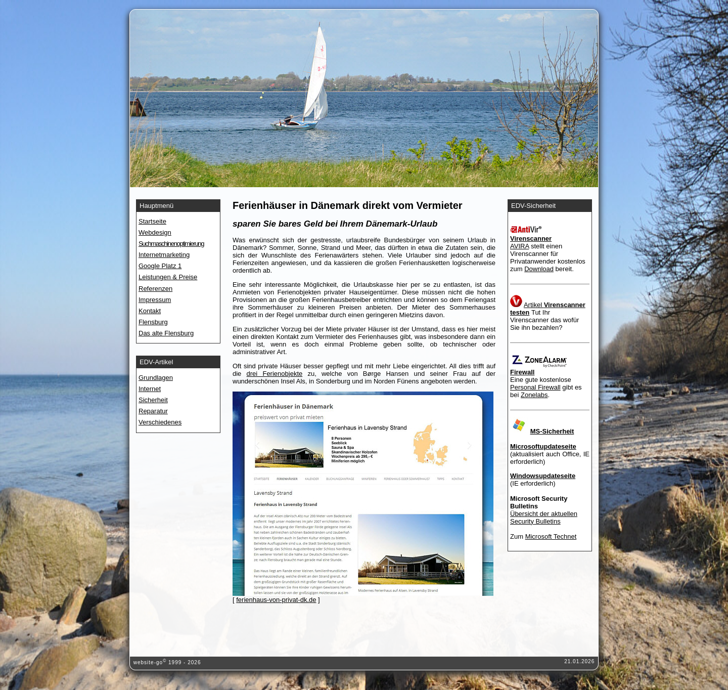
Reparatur (153, 411)
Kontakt (150, 311)
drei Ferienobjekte (275, 373)
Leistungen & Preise (168, 277)
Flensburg (153, 322)
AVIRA (519, 246)
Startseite (152, 221)
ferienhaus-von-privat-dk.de (276, 599)
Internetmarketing (164, 254)
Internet (150, 389)
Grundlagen (156, 377)
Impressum (155, 300)
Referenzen (155, 288)
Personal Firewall (535, 387)
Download (539, 269)
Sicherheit (153, 400)
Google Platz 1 (160, 266)
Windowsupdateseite (542, 476)
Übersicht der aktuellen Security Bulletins (543, 517)
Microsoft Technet (551, 536)
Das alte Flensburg (166, 333)
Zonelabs (534, 395)
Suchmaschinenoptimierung (171, 243)
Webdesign (155, 232)
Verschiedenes (160, 422)
